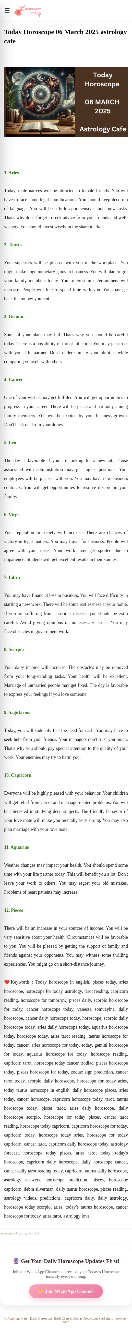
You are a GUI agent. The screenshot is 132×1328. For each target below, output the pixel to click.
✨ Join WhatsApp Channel (65, 1291)
